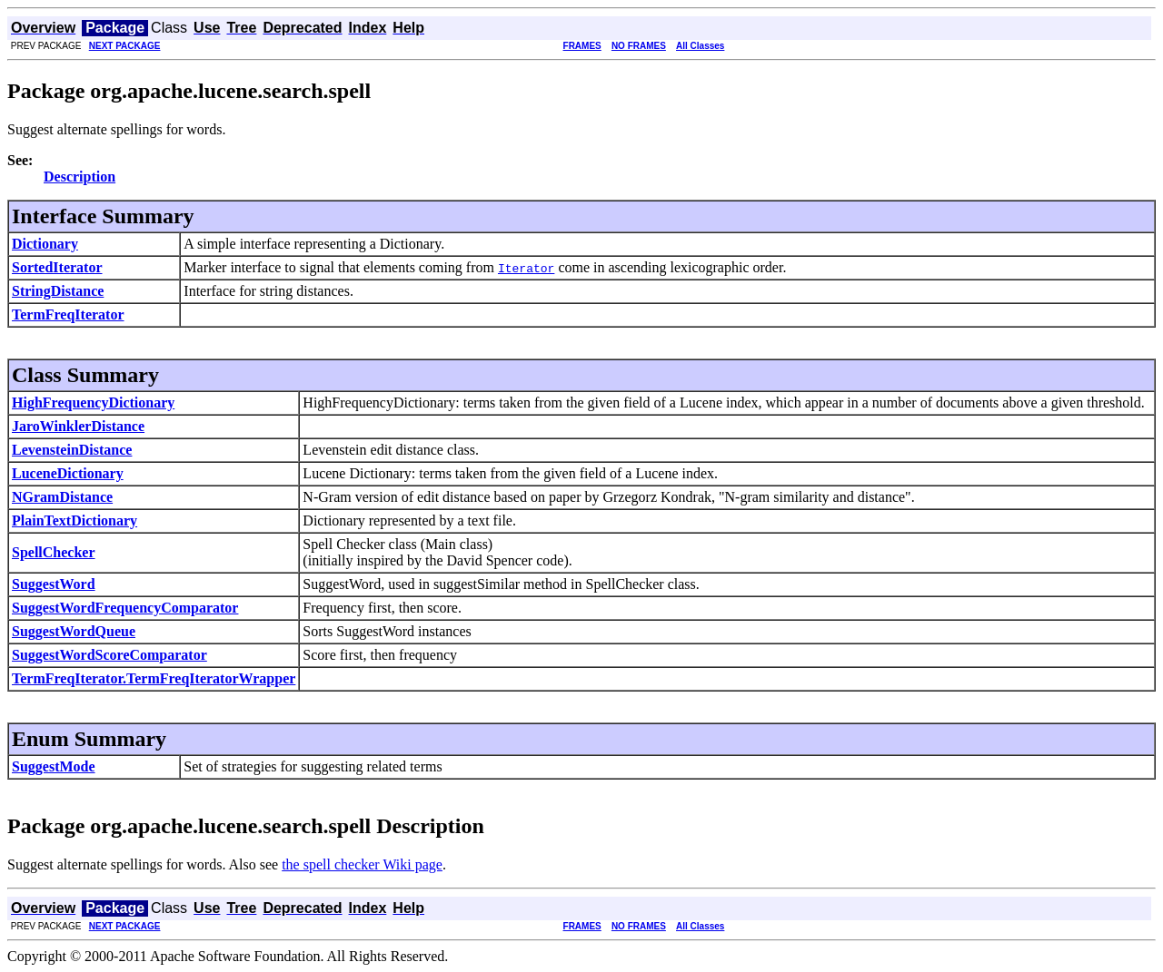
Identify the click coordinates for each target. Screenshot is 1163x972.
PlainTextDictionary (74, 520)
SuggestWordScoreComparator (109, 655)
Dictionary (45, 243)
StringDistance (58, 291)
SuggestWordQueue (73, 631)
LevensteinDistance (72, 449)
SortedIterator (57, 267)
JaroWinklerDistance (78, 426)
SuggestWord (53, 584)
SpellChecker (53, 552)
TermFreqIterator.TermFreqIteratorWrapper (153, 678)
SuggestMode (53, 766)
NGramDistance (62, 497)
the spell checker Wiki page (362, 864)
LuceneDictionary (68, 473)
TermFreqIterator (68, 314)
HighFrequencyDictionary (93, 402)
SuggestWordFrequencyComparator (125, 607)
